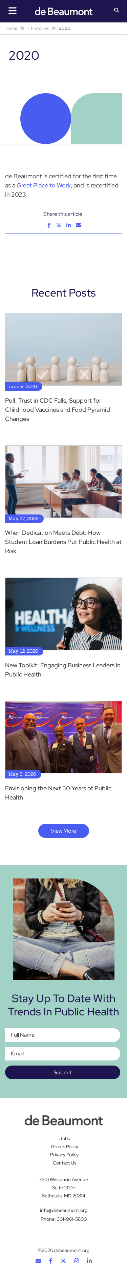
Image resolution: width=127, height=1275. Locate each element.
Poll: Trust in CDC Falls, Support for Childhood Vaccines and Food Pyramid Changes (57, 410)
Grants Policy (64, 1146)
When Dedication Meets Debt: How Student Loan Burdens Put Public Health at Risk (63, 542)
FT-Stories (38, 28)
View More (63, 830)
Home (11, 28)
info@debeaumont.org (63, 1210)
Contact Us (64, 1163)
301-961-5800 (72, 1219)
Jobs (64, 1138)
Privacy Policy (64, 1154)
